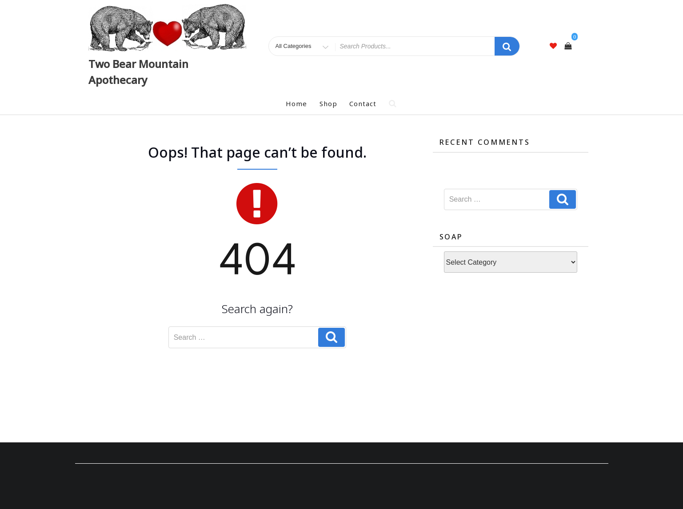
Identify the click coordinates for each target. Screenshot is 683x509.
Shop (328, 103)
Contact (362, 103)
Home (296, 103)
